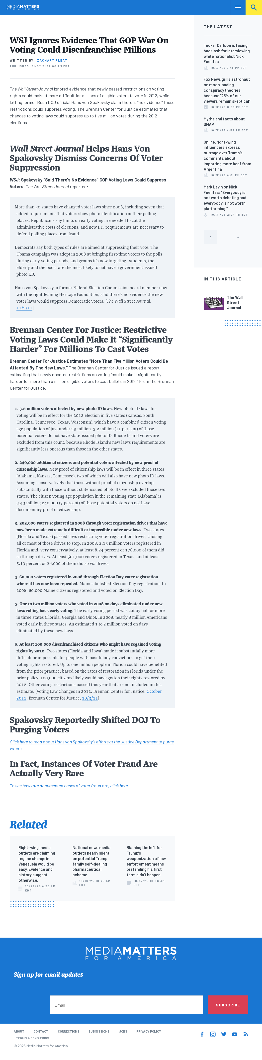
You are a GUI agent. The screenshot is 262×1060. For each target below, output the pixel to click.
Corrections (68, 1031)
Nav (235, 7)
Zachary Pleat (52, 60)
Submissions (98, 1031)
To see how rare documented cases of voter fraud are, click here (69, 785)
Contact (41, 1031)
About (19, 1031)
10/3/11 (90, 698)
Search (254, 7)
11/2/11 (24, 308)
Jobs (123, 1031)
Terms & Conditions (32, 1038)
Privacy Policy (148, 1031)
